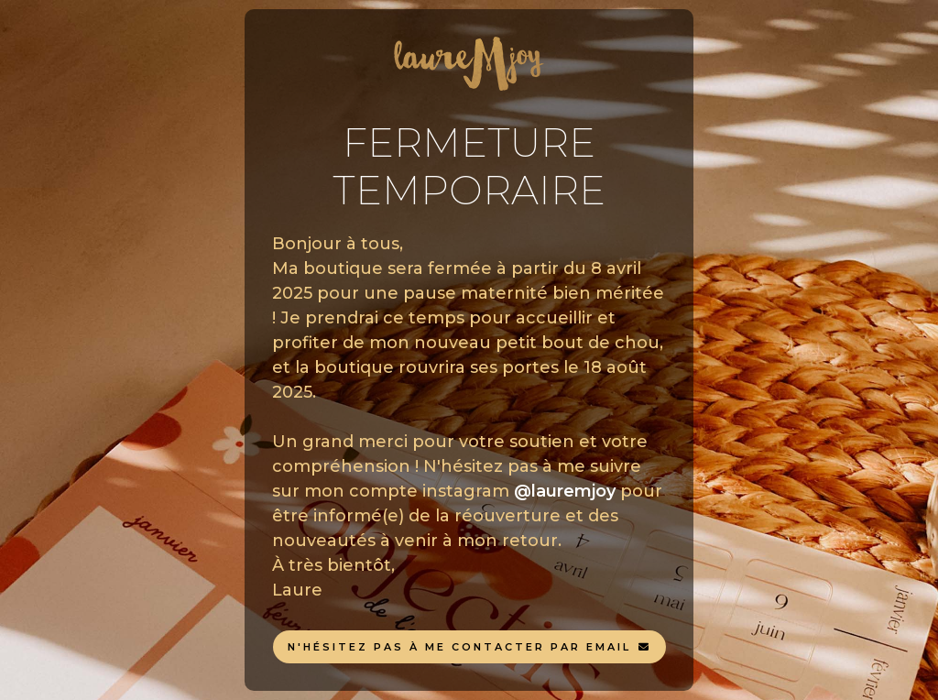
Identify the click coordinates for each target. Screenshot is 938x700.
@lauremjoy (565, 491)
